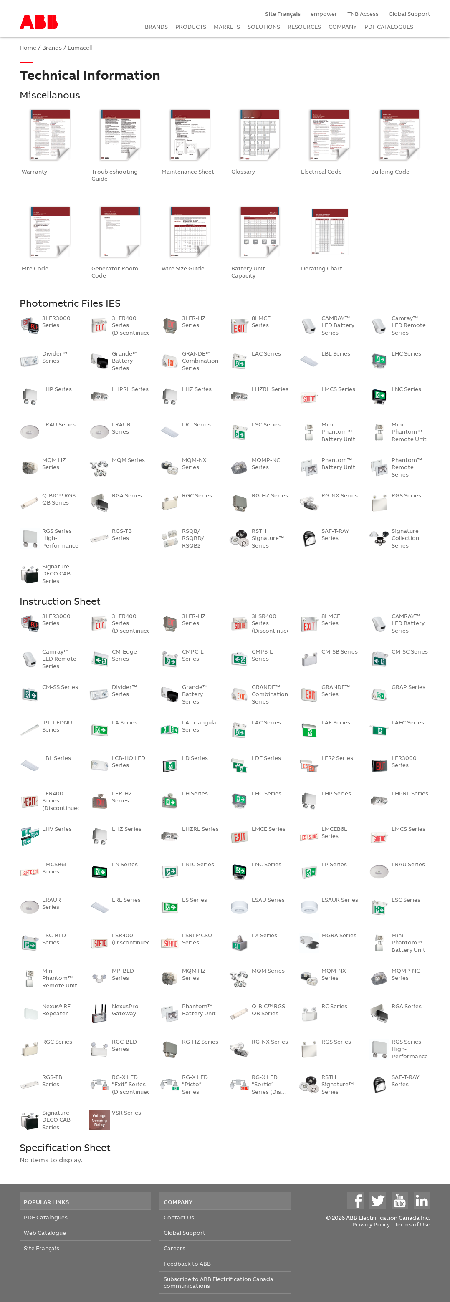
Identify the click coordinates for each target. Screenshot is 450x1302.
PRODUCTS (190, 26)
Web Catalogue (45, 1232)
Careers (174, 1248)
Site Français (41, 1248)
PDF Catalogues (46, 1217)
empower (324, 14)
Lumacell (80, 47)
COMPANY (343, 26)
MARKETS (227, 26)
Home (28, 47)
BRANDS (156, 26)
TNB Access (363, 14)
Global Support (409, 14)
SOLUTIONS (264, 26)
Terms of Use (412, 1224)
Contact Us (179, 1217)
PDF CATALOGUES (388, 26)
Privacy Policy (371, 1224)
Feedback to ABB (187, 1263)
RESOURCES (304, 26)
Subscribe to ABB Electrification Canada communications (218, 1282)
